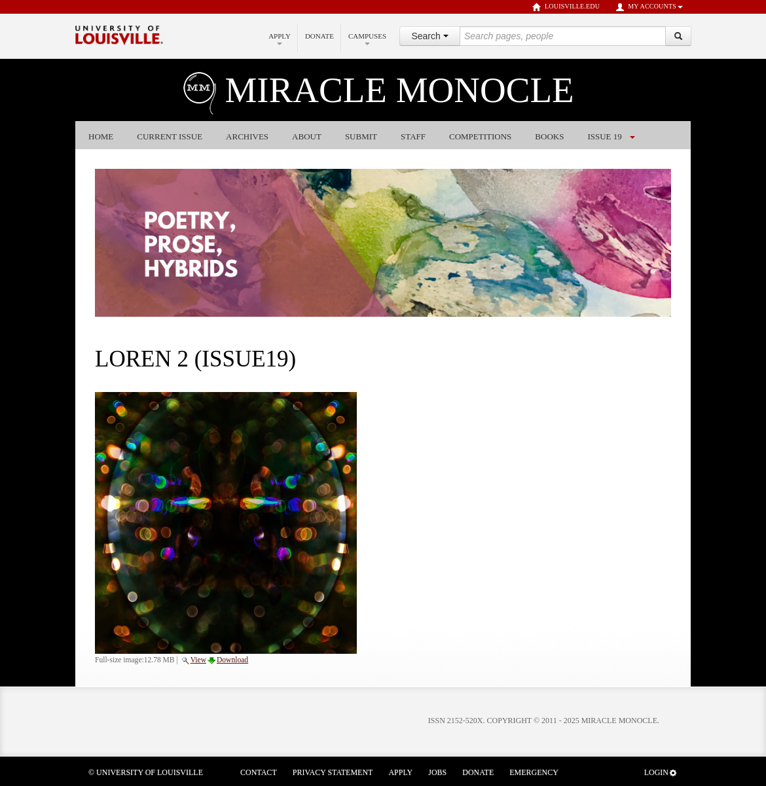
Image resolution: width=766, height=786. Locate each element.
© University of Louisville (145, 772)
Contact (258, 772)
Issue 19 (604, 136)
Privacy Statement (333, 772)
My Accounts (649, 7)
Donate (319, 36)
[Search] (678, 36)
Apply (279, 38)
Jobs (437, 772)
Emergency (533, 772)
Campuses (367, 38)
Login (661, 772)
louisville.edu (566, 7)
